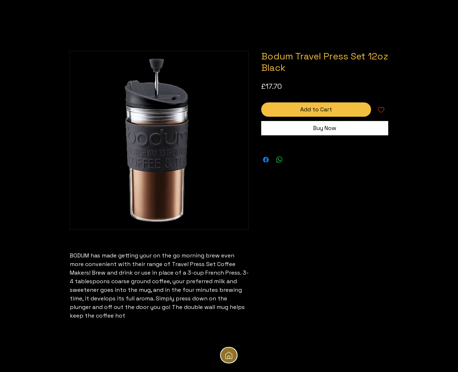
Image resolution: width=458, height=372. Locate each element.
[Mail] (229, 355)
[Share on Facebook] (266, 159)
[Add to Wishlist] (381, 109)
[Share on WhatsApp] (279, 159)
